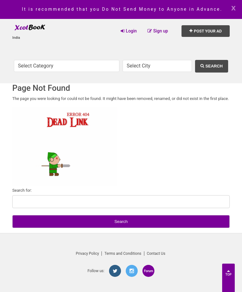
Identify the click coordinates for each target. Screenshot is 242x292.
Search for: (22, 190)
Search (211, 66)
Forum (148, 271)
